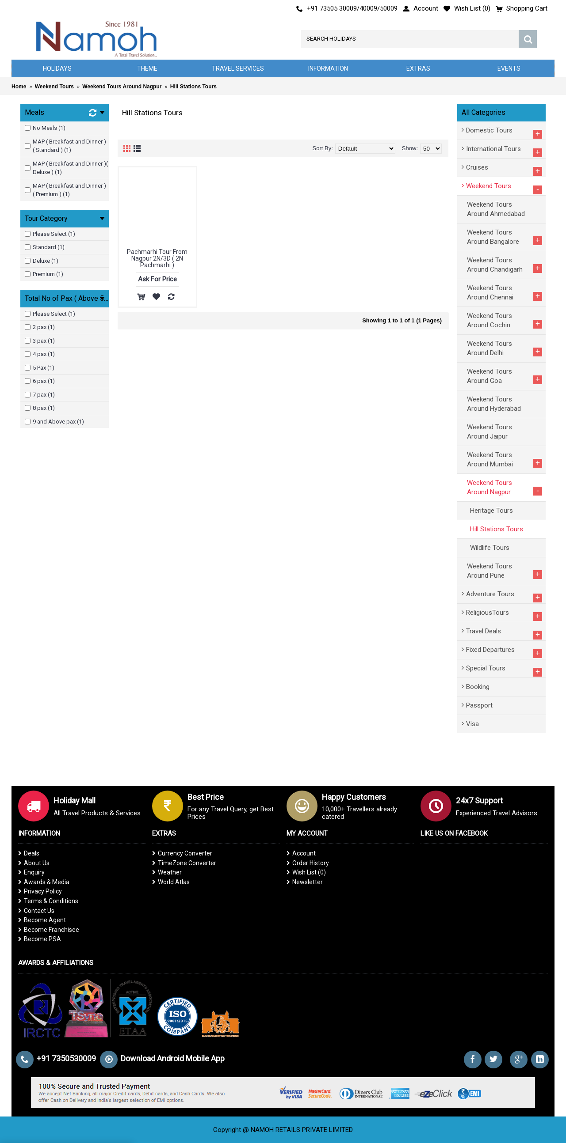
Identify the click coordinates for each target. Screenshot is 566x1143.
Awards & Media (43, 882)
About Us (34, 863)
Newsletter (305, 882)
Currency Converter (182, 853)
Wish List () (306, 872)
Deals (28, 853)
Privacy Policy (40, 891)
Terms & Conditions (48, 901)
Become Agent (42, 919)
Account (301, 853)
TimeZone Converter (184, 863)
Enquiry (31, 872)
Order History (308, 863)
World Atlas (171, 882)
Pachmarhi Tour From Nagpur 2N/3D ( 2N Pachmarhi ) (157, 258)
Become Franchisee (48, 929)
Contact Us (36, 910)
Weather (167, 872)
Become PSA (39, 938)
